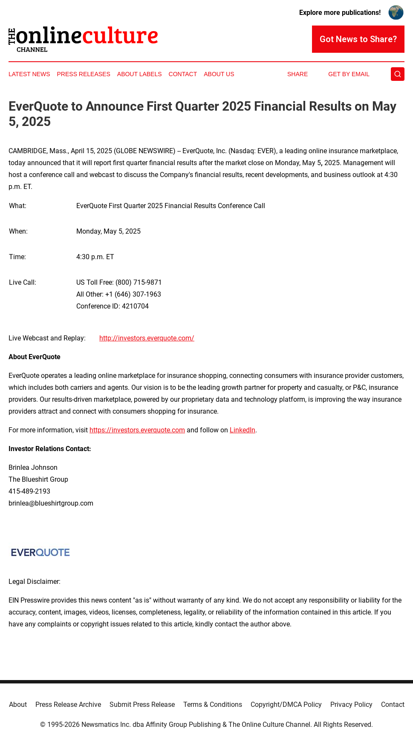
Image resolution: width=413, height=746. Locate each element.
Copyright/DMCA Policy (286, 704)
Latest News (29, 74)
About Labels (139, 74)
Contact (183, 74)
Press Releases (83, 74)
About (18, 704)
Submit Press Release (142, 704)
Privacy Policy (351, 704)
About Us (219, 74)
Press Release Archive (68, 704)
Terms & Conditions (212, 704)
